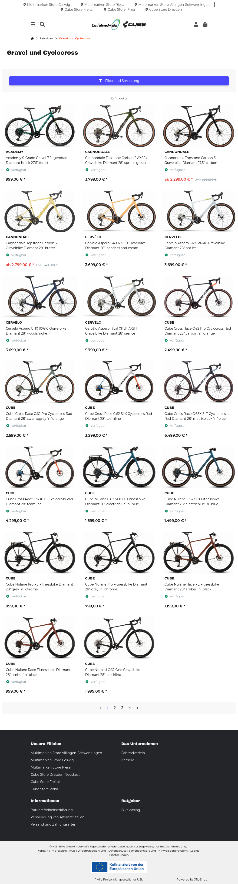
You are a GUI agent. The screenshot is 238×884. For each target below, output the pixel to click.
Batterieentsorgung (142, 850)
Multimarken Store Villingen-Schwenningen (66, 753)
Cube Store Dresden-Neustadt (55, 774)
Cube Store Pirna (44, 789)
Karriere (127, 760)
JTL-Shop (200, 879)
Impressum (59, 850)
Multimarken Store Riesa (51, 767)
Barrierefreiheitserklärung (52, 810)
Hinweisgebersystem (173, 850)
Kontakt (43, 850)
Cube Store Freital (45, 782)
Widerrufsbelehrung (92, 850)
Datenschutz (117, 850)
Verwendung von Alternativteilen (57, 817)
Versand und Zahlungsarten (53, 824)
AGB (72, 850)
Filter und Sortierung (119, 81)
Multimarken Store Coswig (52, 760)
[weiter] (137, 708)
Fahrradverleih (133, 753)
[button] (196, 24)
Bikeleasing (130, 810)
